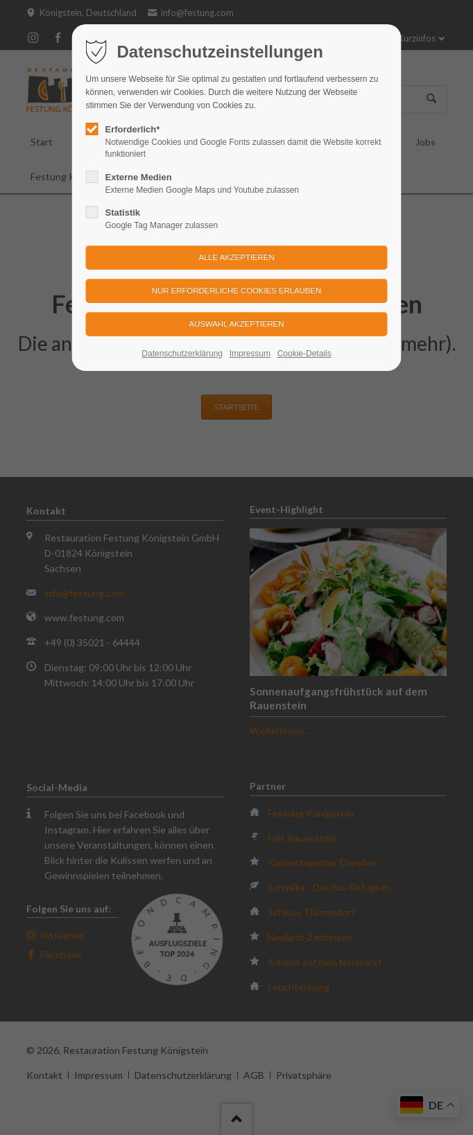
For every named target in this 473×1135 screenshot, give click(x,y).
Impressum (250, 353)
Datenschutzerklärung (182, 353)
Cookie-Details (304, 353)
